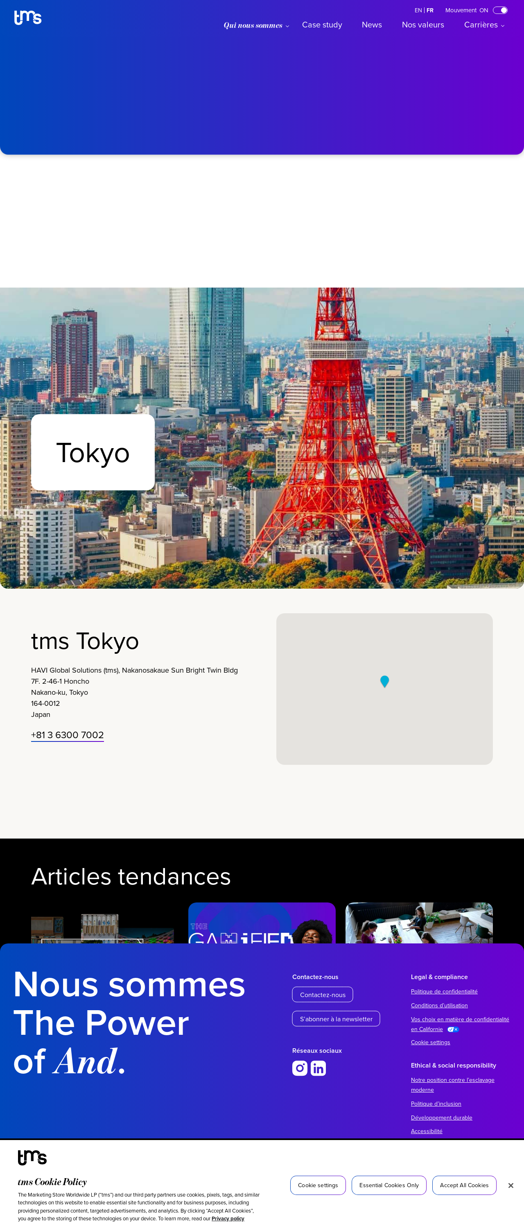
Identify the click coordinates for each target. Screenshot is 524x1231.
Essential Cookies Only (389, 1185)
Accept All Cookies (464, 1185)
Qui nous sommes (253, 24)
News (372, 24)
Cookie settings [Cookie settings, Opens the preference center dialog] (318, 1185)
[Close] (511, 1186)
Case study (322, 24)
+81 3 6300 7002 (67, 739)
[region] (262, 1185)
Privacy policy (228, 1218)
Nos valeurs (423, 24)
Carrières (481, 24)
